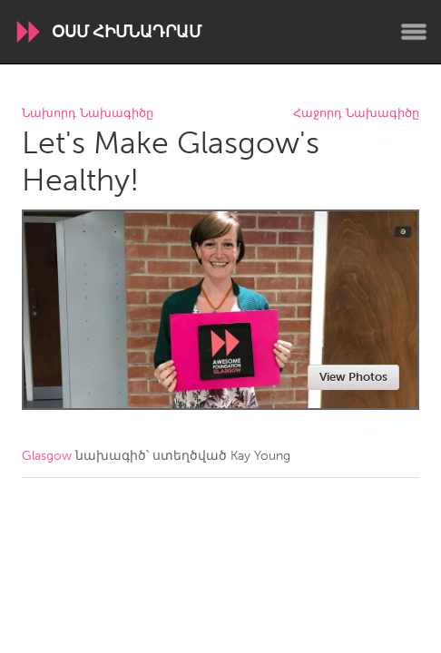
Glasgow (47, 455)
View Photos (353, 377)
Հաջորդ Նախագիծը (356, 114)
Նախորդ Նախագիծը (87, 114)
